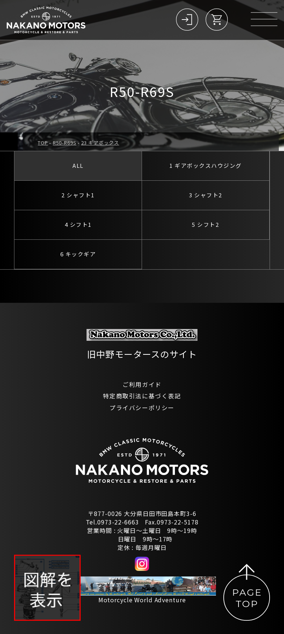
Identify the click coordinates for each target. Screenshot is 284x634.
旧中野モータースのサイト (142, 353)
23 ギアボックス (100, 142)
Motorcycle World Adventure (142, 599)
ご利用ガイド (142, 384)
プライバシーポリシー (142, 407)
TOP (43, 142)
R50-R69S (65, 142)
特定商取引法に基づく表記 (142, 395)
